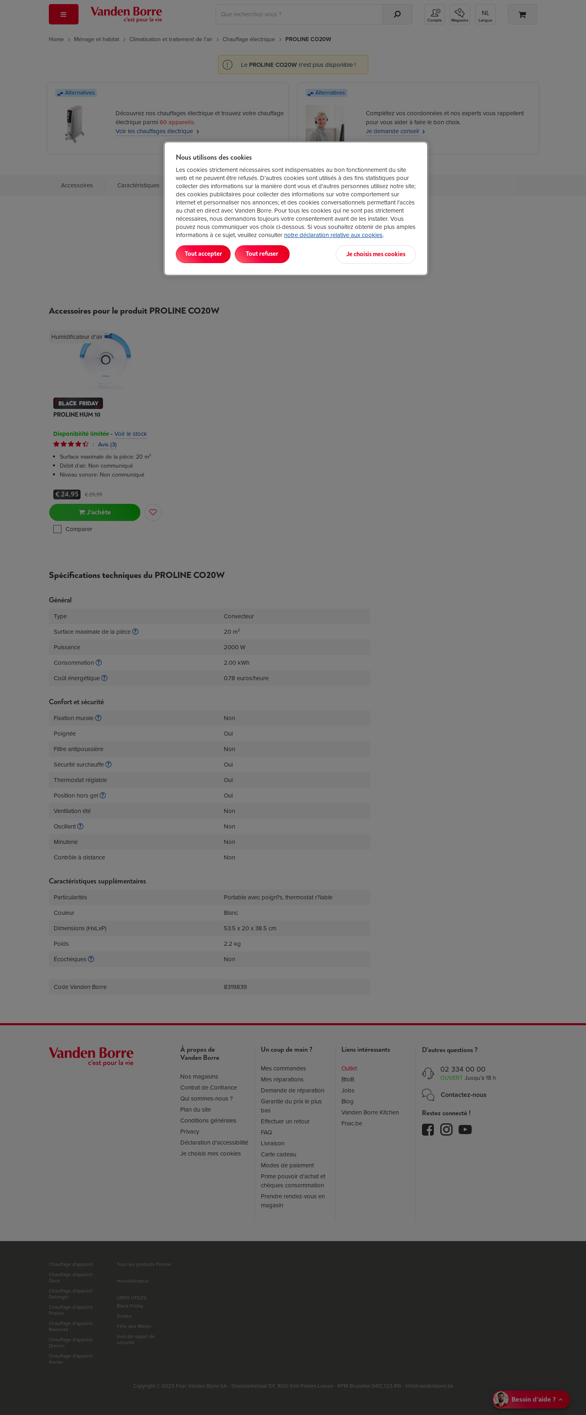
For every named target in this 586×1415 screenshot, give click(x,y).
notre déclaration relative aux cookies (333, 235)
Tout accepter (209, 254)
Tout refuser (281, 254)
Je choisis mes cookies (375, 254)
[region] (296, 208)
